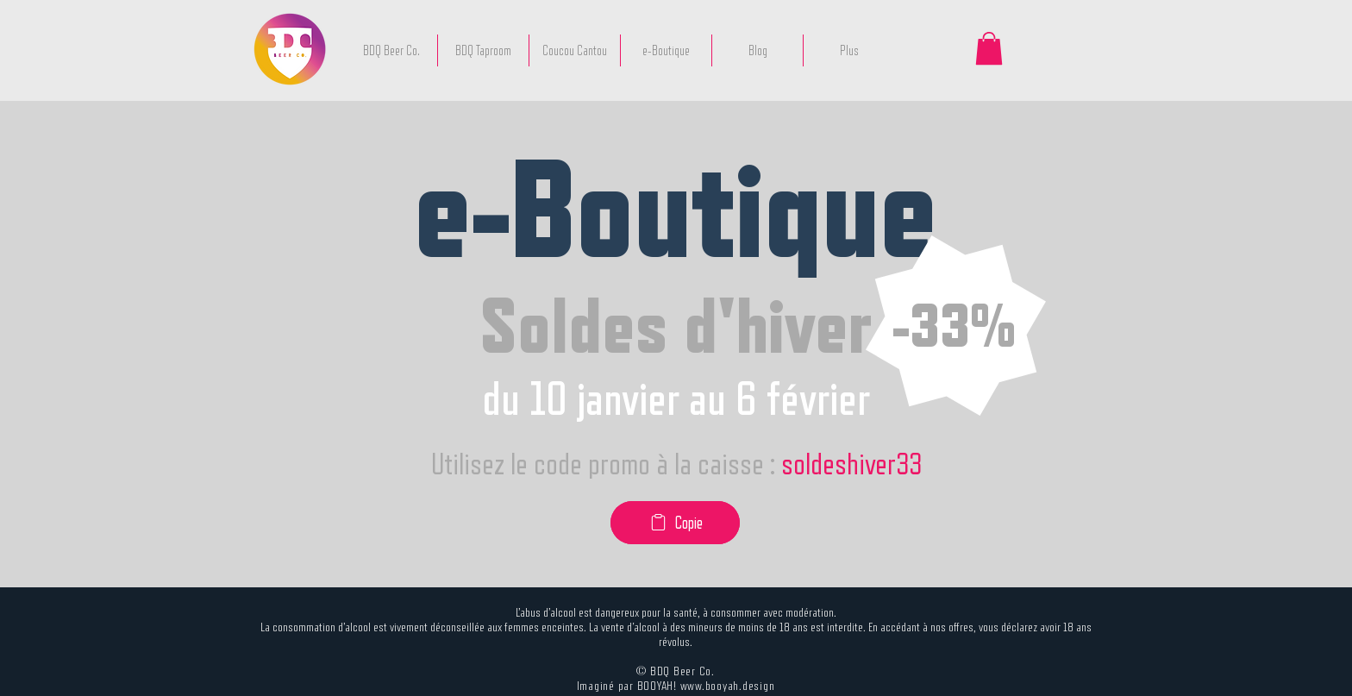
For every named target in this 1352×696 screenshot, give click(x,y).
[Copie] (675, 522)
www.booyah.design (727, 685)
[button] (989, 48)
